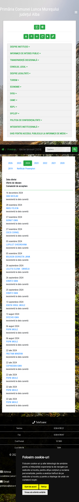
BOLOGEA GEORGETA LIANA (18, 256)
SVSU (13, 93)
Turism (14, 80)
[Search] (58, 149)
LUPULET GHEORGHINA (16, 244)
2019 (10, 168)
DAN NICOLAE (12, 196)
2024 (28, 163)
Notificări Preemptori (26, 168)
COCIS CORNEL (12, 232)
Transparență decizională (24, 60)
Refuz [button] (44, 487)
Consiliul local (19, 67)
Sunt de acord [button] (30, 487)
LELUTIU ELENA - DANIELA (17, 269)
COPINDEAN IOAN (14, 366)
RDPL (13, 107)
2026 (10, 163)
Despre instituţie (20, 47)
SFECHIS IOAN (12, 317)
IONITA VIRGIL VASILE (15, 305)
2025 (19, 163)
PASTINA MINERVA (14, 353)
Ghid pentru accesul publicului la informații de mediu (39, 133)
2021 (54, 163)
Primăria (11, 149)
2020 (62, 163)
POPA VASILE (12, 329)
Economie (15, 87)
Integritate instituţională (24, 127)
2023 (36, 163)
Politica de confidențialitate (26, 120)
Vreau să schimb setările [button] (34, 492)
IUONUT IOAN (12, 220)
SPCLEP (14, 113)
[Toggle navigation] (76, 12)
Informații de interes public (25, 53)
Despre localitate (20, 73)
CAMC (13, 100)
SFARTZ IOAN (12, 281)
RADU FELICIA (12, 208)
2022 (45, 163)
